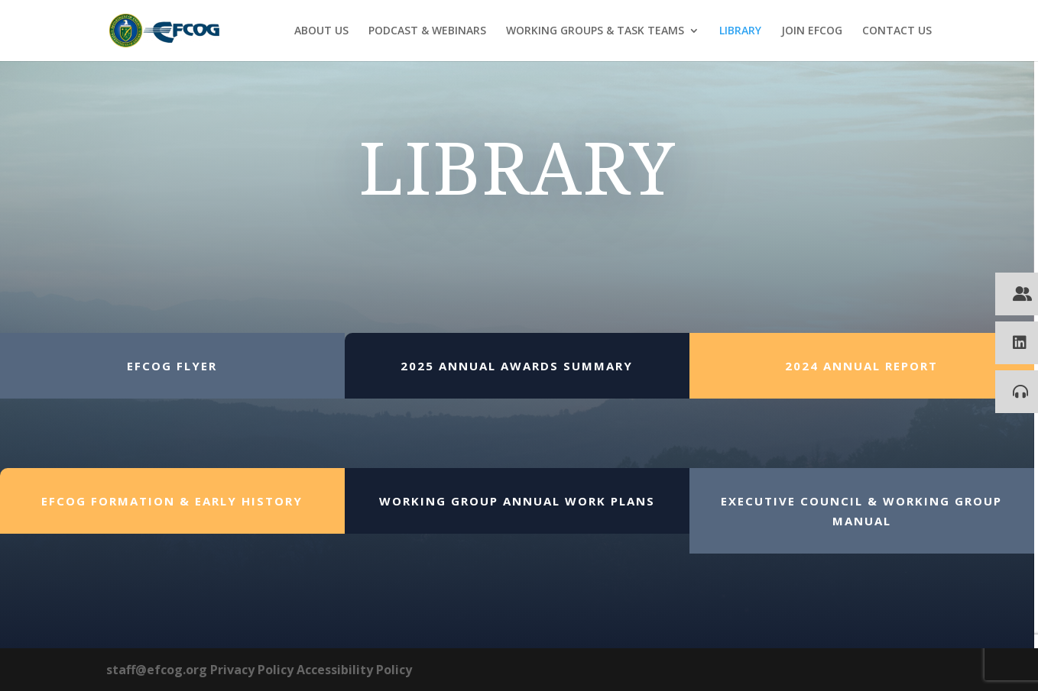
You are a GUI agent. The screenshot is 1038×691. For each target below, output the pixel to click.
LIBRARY (740, 31)
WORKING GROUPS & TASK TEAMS (595, 31)
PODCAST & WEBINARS (427, 31)
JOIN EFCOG (811, 31)
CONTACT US (897, 31)
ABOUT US (321, 31)
